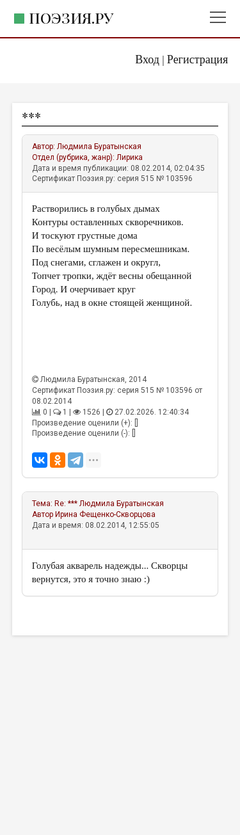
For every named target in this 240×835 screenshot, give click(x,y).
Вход (147, 59)
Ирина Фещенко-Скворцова (105, 514)
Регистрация (197, 59)
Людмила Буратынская (99, 146)
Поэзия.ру (71, 18)
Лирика (129, 157)
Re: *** (65, 503)
